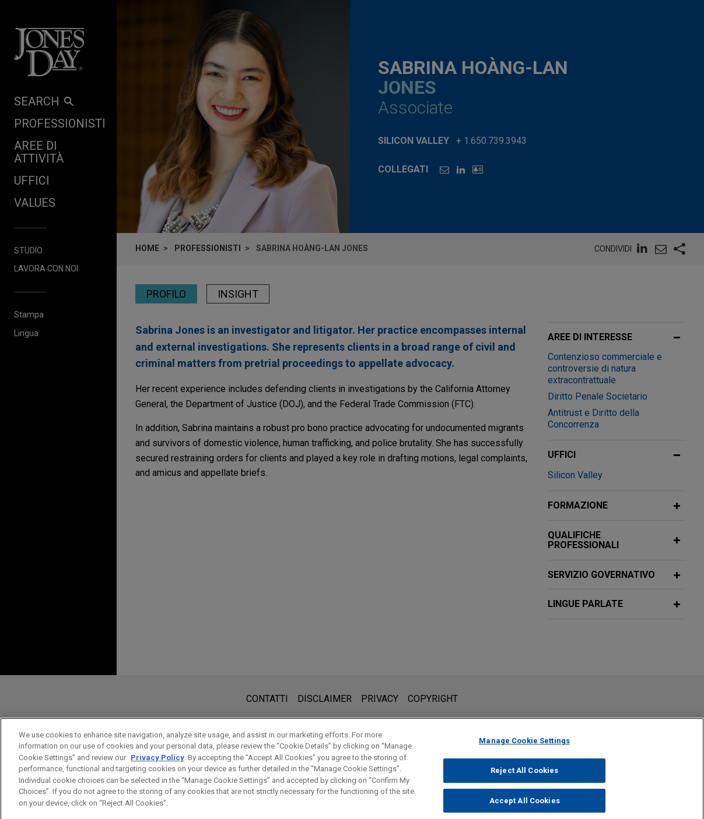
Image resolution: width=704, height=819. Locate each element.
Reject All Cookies (524, 779)
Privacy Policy (157, 766)
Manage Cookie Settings (524, 750)
